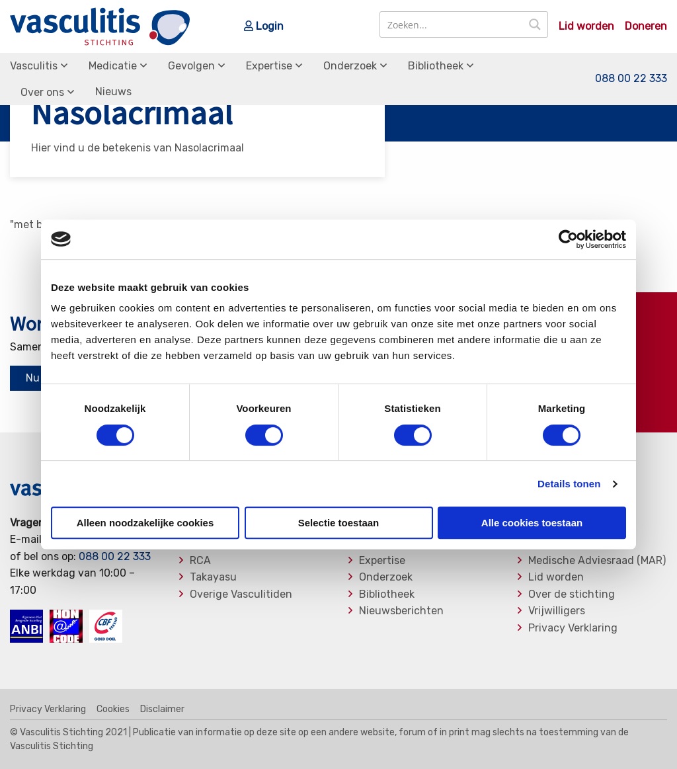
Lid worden (586, 26)
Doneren (646, 26)
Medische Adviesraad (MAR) (597, 560)
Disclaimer (162, 709)
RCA (200, 560)
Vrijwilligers (556, 611)
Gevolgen (191, 66)
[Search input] (451, 24)
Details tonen (569, 483)
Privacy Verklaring (572, 628)
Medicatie (113, 66)
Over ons (42, 92)
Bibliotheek (435, 66)
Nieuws (113, 91)
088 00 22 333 (631, 78)
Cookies (113, 709)
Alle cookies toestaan (531, 522)
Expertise (269, 66)
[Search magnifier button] (534, 24)
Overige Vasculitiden (241, 594)
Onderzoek (350, 66)
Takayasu (213, 577)
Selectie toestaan (338, 522)
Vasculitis (34, 66)
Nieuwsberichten (401, 611)
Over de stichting (571, 594)
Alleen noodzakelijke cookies (145, 522)
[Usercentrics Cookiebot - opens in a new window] (568, 239)
